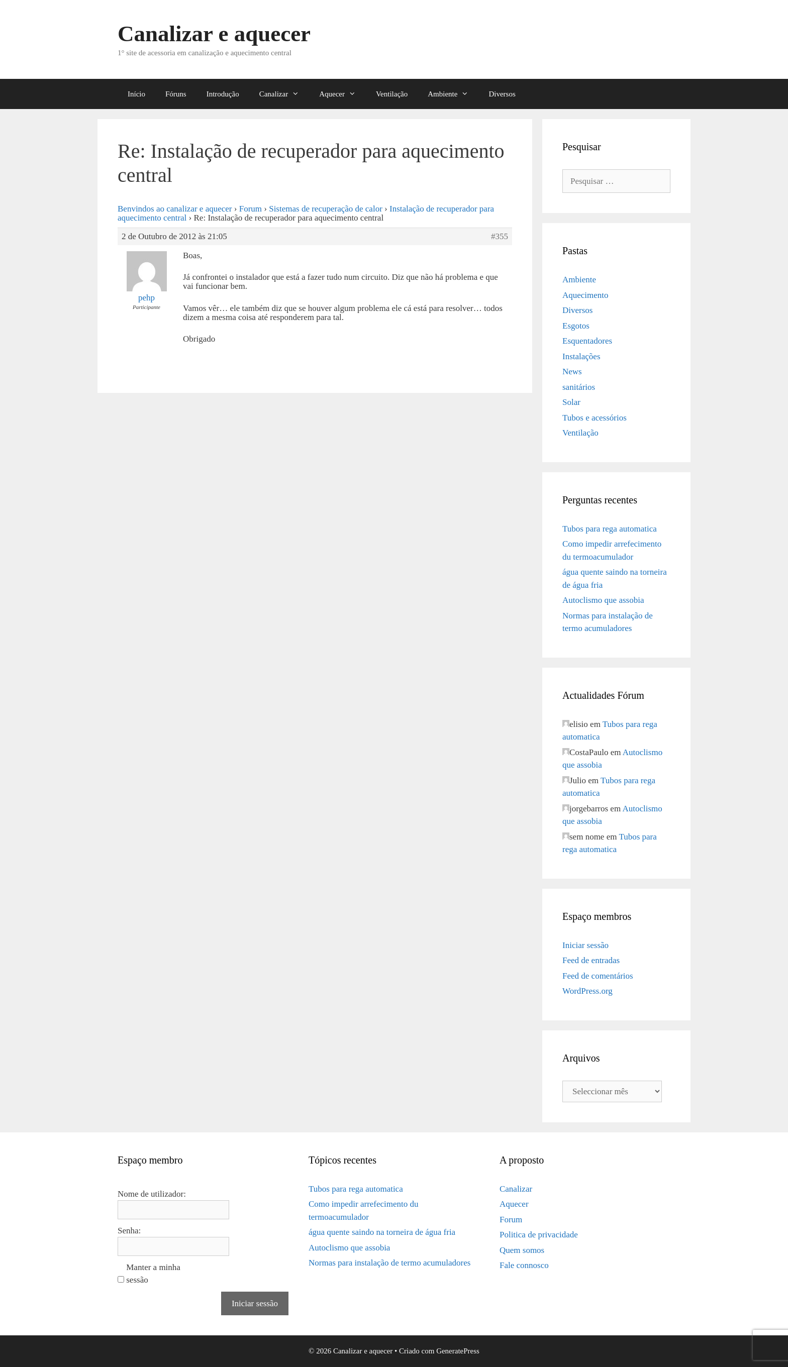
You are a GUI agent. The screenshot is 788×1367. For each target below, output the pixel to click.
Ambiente (453, 94)
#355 (499, 236)
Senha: (129, 1230)
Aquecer (342, 94)
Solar (571, 402)
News (572, 371)
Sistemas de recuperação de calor (325, 209)
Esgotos (575, 326)
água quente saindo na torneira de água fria (382, 1232)
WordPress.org (587, 991)
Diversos (501, 94)
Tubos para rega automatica (609, 529)
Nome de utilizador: (152, 1194)
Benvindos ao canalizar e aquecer (175, 209)
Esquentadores (587, 341)
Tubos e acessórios (594, 418)
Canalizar (284, 94)
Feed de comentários (597, 976)
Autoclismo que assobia (603, 600)
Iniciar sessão (585, 945)
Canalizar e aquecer (214, 33)
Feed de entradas (591, 960)
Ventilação (392, 94)
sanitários (578, 387)
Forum (250, 209)
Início (136, 94)
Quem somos (522, 1250)
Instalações (581, 356)
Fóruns (175, 94)
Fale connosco (524, 1265)
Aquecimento (585, 295)
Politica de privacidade (539, 1234)
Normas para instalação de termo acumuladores (389, 1263)
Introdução (223, 94)
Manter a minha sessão (153, 1274)
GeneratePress (457, 1351)
